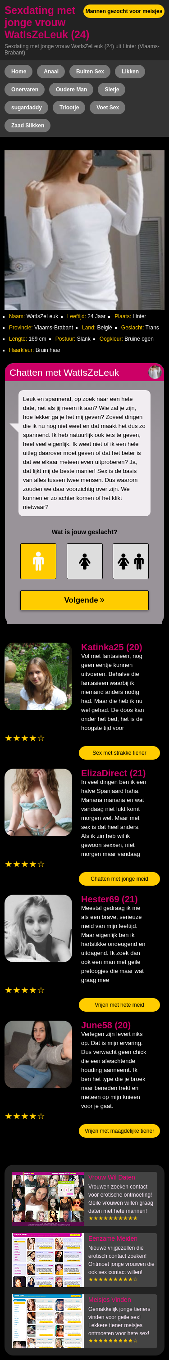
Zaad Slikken (27, 125)
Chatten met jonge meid (119, 879)
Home (18, 71)
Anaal (51, 71)
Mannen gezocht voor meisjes (124, 11)
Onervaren (24, 89)
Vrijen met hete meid (119, 1005)
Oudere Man (71, 89)
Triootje (69, 107)
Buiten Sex (90, 71)
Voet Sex (107, 107)
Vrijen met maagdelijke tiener (119, 1131)
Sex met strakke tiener (119, 753)
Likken (130, 71)
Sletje (112, 89)
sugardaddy (26, 107)
